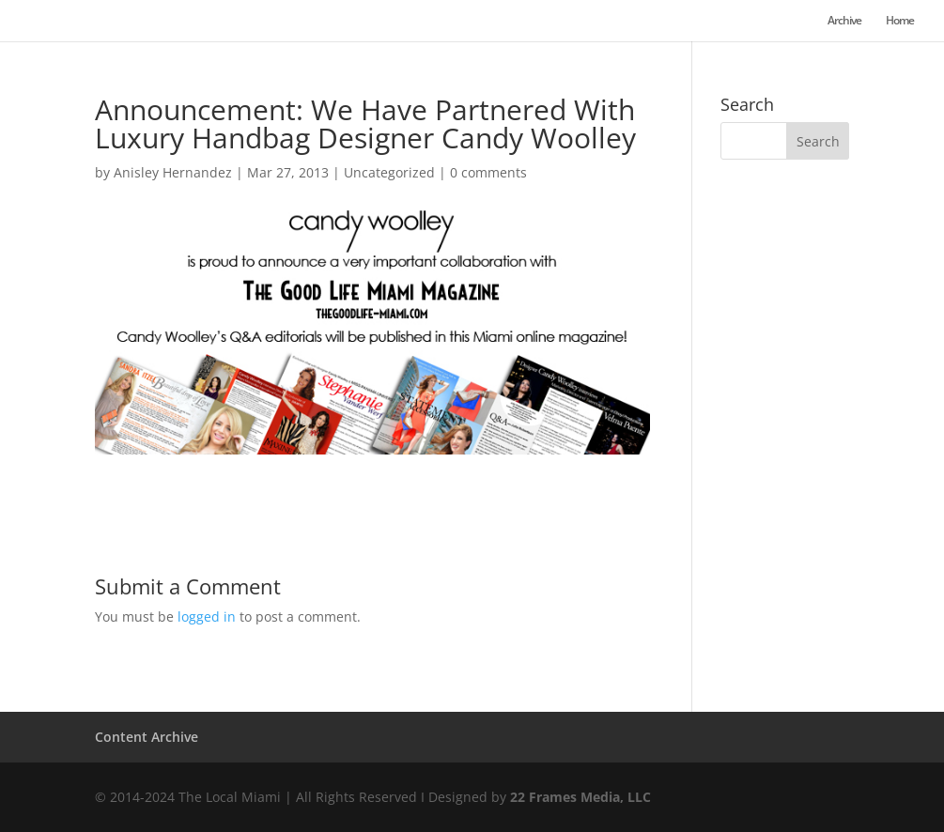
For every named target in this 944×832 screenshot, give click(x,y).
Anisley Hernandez (173, 172)
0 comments (488, 172)
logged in (207, 616)
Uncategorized (389, 172)
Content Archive (146, 737)
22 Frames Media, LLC (580, 797)
